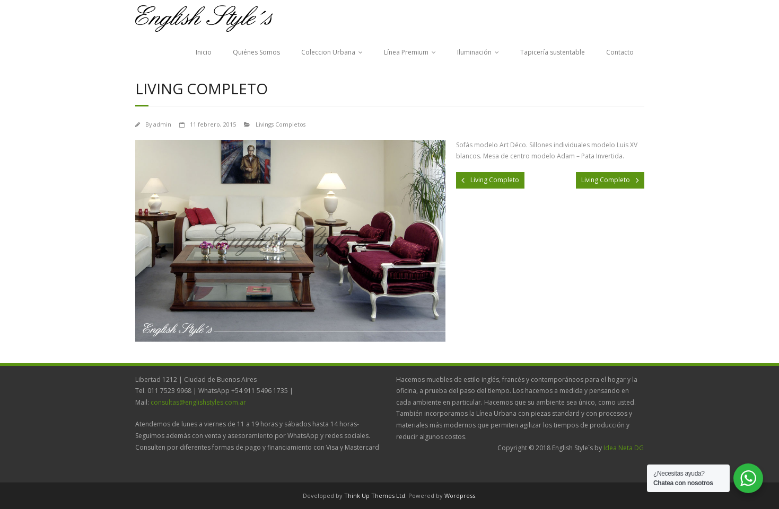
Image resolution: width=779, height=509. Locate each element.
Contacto (620, 52)
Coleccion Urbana (328, 52)
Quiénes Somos (256, 52)
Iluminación (474, 52)
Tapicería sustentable (552, 52)
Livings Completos (280, 124)
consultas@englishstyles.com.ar (198, 402)
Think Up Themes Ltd (374, 495)
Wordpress (459, 495)
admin (162, 124)
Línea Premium (406, 52)
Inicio (204, 52)
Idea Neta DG (623, 447)
